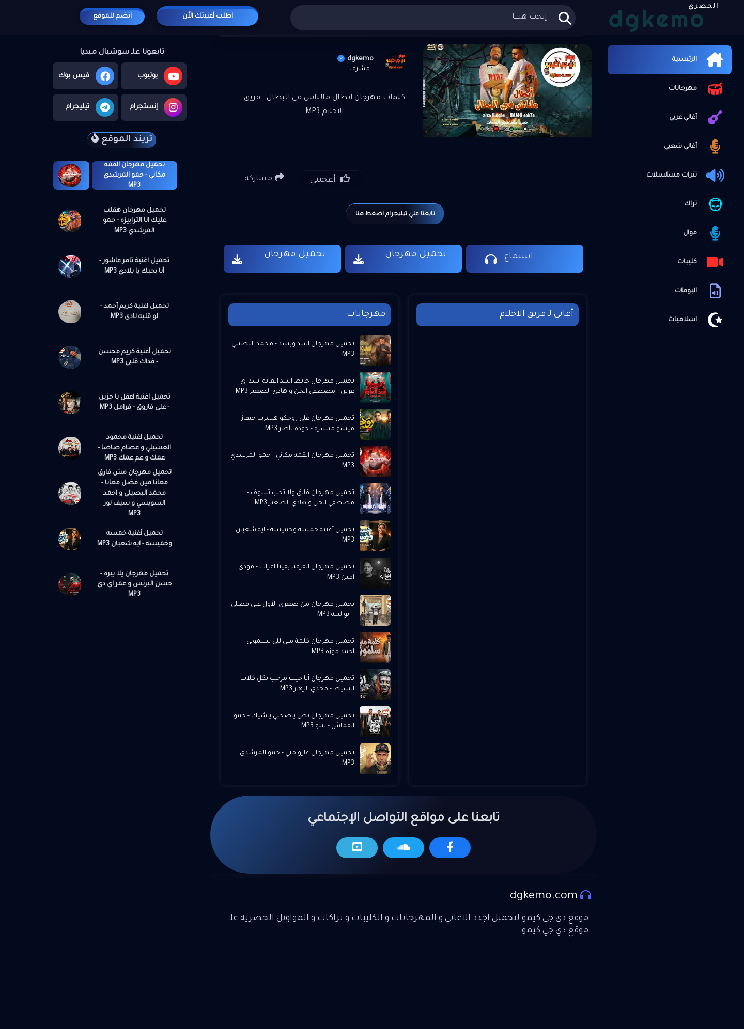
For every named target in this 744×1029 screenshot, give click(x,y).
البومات (700, 291)
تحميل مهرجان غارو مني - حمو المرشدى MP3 (297, 758)
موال (704, 233)
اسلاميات (697, 320)
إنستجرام (156, 107)
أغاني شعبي (695, 146)
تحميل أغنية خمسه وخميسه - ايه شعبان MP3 (134, 539)
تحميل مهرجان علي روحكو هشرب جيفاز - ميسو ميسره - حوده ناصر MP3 (296, 424)
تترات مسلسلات (686, 175)
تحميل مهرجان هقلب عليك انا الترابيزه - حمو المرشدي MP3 (134, 221)
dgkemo (355, 59)
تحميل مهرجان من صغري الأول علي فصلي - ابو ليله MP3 (292, 610)
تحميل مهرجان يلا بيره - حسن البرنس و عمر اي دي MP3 (134, 584)
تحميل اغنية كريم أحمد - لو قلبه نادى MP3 (134, 312)
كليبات (701, 262)
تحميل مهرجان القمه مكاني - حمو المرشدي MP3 (134, 175)
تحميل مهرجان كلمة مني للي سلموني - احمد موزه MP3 (298, 647)
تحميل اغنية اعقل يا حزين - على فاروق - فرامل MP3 (135, 402)
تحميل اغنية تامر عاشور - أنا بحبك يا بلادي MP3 (134, 266)
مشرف (359, 69)
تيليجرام (90, 107)
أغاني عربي (697, 117)
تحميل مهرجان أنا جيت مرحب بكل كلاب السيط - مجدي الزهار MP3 (297, 684)
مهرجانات (697, 88)
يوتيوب (159, 76)
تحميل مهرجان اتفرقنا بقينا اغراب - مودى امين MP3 (296, 572)
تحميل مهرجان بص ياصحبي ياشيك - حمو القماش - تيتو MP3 (294, 721)
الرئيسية (699, 60)
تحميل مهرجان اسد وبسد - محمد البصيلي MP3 (292, 349)
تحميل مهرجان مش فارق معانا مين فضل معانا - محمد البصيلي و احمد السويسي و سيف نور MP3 (135, 493)
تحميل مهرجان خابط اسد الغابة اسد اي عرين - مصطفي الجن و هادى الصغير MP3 (295, 386)
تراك (705, 204)
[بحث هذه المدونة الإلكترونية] (432, 17)
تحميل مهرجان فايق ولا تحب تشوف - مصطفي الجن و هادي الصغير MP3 (300, 498)
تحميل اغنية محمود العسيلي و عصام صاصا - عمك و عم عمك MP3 (134, 448)
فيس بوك (86, 76)
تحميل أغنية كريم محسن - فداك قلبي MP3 (134, 357)
